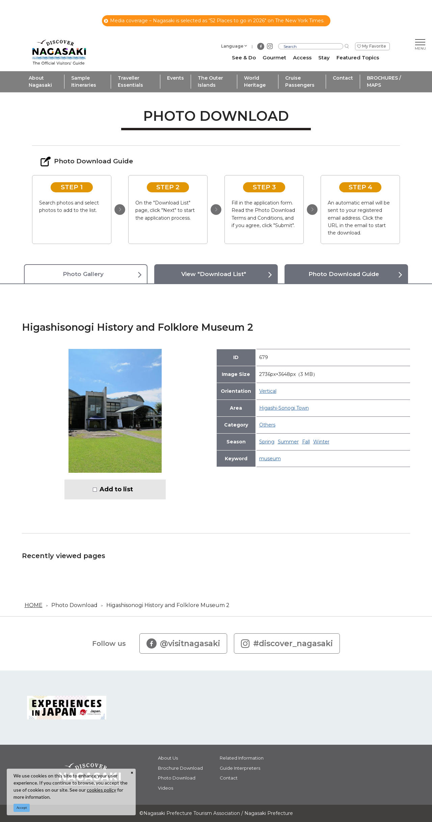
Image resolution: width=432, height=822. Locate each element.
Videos (165, 788)
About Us (168, 758)
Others (267, 425)
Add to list (116, 489)
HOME (34, 605)
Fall (306, 442)
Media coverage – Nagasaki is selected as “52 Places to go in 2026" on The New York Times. (214, 21)
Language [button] (232, 46)
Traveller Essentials (130, 81)
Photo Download (74, 605)
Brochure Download (180, 768)
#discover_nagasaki (287, 643)
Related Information (242, 758)
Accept (22, 808)
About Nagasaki (40, 81)
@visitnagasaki (183, 643)
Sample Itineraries (83, 81)
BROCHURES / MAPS (384, 81)
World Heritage (255, 81)
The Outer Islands (210, 81)
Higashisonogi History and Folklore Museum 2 (168, 605)
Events (175, 78)
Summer (288, 442)
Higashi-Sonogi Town (284, 408)
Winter (321, 442)
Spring (266, 442)
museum (270, 459)
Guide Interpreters (240, 768)
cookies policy (101, 790)
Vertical (267, 391)
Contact (343, 78)
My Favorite (374, 46)
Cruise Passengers (300, 81)
